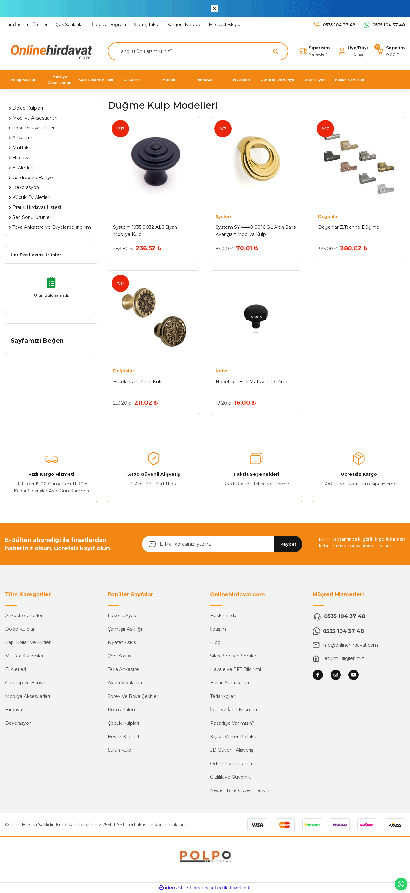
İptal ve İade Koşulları (233, 711)
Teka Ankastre (123, 670)
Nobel (222, 371)
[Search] (198, 51)
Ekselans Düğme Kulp (138, 382)
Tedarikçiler (222, 697)
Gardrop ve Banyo (25, 684)
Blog (215, 643)
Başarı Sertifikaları (229, 684)
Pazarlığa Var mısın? (232, 724)
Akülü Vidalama (125, 684)
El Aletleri (15, 670)
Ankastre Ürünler (24, 616)
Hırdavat (14, 711)
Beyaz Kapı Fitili (125, 737)
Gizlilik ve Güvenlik (230, 778)
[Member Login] (353, 51)
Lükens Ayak (122, 616)
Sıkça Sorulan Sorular (233, 657)
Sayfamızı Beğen (37, 340)
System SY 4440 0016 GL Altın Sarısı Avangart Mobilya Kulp (256, 230)
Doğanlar (328, 216)
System (224, 216)
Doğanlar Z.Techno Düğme (348, 227)
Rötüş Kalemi (123, 711)
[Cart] (390, 51)
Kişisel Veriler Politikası (234, 737)
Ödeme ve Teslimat (232, 764)
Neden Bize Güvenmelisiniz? (242, 791)
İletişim (218, 630)
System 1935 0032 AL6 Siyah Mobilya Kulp (145, 230)
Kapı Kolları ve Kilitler (28, 643)
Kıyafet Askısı (122, 643)
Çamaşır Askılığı (125, 630)
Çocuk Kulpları (123, 724)
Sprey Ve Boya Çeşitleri (133, 697)
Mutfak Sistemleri (25, 657)
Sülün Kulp (119, 751)
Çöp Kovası (120, 657)
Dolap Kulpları (20, 630)
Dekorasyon (18, 724)
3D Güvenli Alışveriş (231, 751)
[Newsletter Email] (222, 545)
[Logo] (50, 50)
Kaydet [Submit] (288, 544)
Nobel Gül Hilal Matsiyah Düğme (252, 382)
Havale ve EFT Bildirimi (235, 670)
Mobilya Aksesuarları (27, 697)
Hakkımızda (223, 616)
